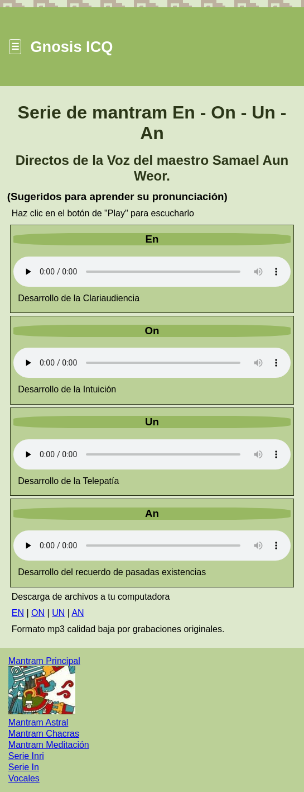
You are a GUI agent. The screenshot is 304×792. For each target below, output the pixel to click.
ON (38, 613)
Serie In (23, 767)
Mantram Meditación (48, 745)
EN (18, 613)
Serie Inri (26, 756)
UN (58, 613)
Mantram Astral (38, 722)
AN (77, 613)
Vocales (24, 778)
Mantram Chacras (43, 733)
